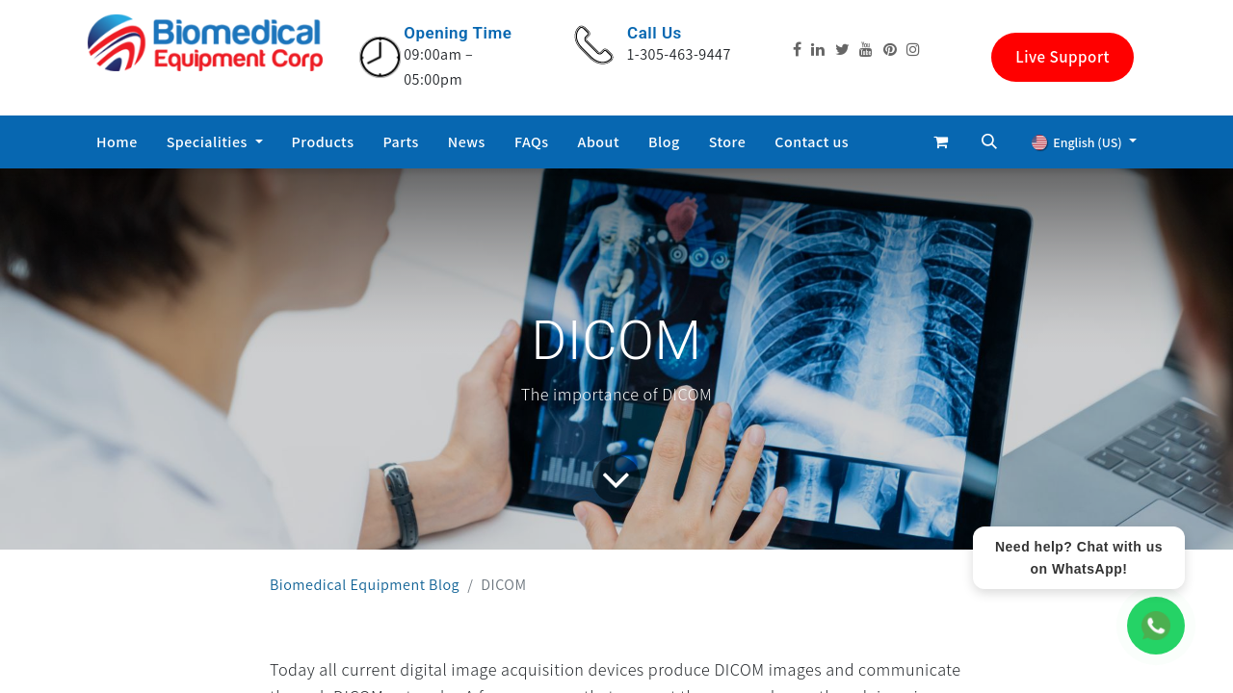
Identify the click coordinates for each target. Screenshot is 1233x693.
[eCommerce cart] (941, 141)
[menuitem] (117, 142)
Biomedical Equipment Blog (364, 585)
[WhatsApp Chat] (1156, 625)
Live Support (1062, 56)
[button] (989, 141)
